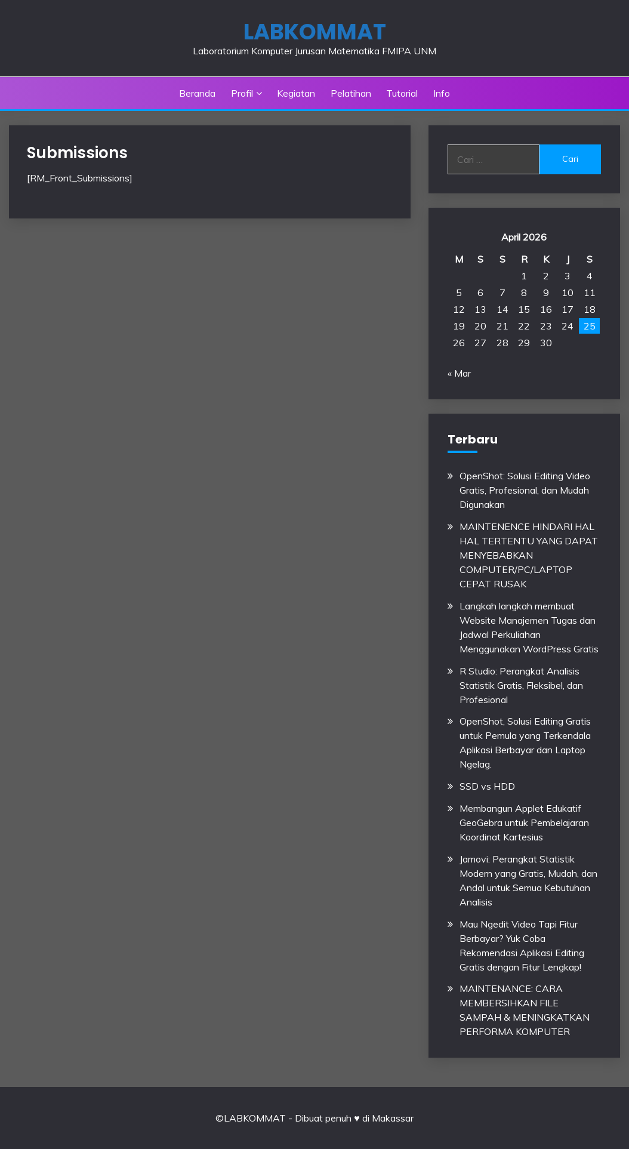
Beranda (197, 93)
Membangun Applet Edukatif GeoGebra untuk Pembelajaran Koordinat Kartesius (524, 822)
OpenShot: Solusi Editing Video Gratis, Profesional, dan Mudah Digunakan (525, 490)
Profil (242, 93)
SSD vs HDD (487, 786)
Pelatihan (351, 93)
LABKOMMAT (314, 31)
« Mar (459, 373)
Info (441, 93)
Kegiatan (296, 93)
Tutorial (402, 93)
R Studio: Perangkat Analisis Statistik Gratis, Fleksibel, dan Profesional (521, 685)
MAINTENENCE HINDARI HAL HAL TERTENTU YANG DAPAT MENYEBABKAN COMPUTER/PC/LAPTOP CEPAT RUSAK (529, 555)
